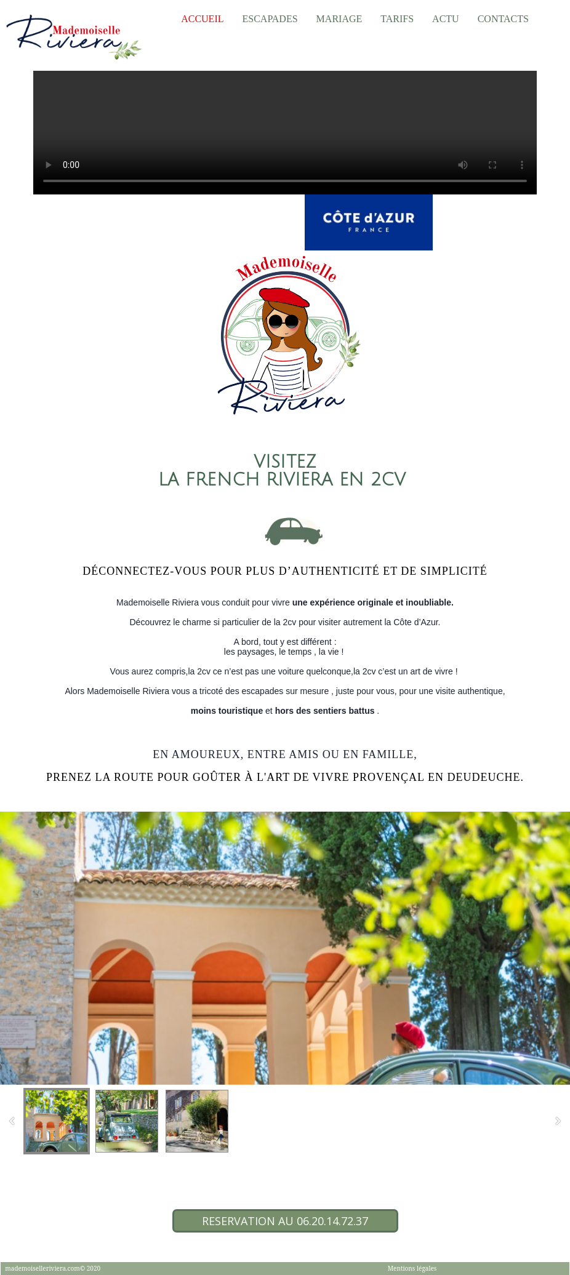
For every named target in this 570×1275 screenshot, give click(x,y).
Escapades (269, 19)
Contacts (503, 19)
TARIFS (397, 19)
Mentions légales (412, 1268)
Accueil (202, 19)
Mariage (339, 19)
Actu (445, 19)
